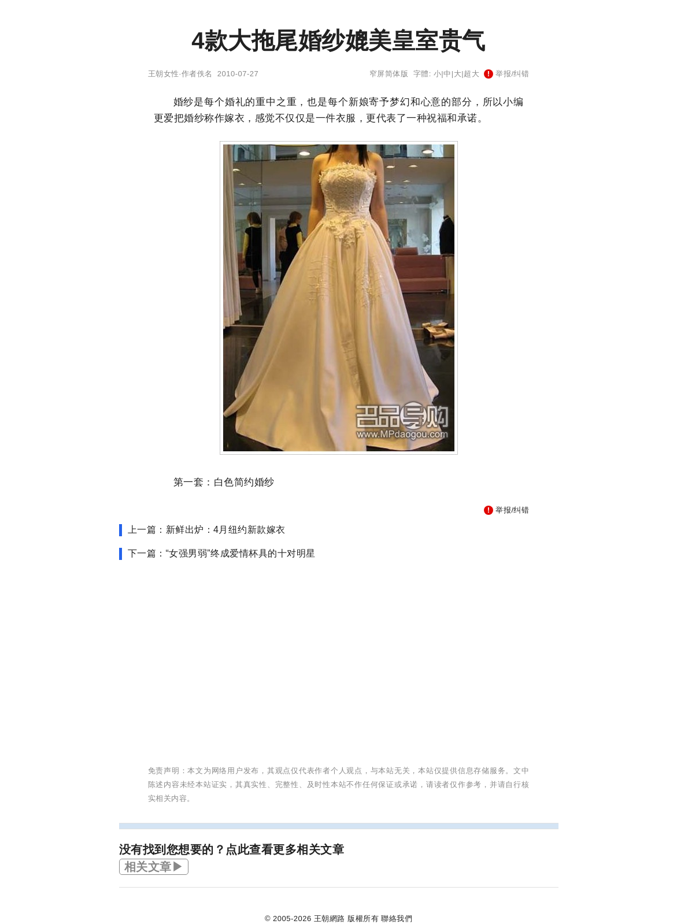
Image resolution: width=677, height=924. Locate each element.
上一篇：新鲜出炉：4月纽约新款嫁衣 (207, 530)
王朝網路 (329, 918)
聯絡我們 (396, 918)
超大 (471, 73)
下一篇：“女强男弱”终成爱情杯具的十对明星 (222, 553)
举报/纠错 (506, 73)
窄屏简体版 (389, 73)
